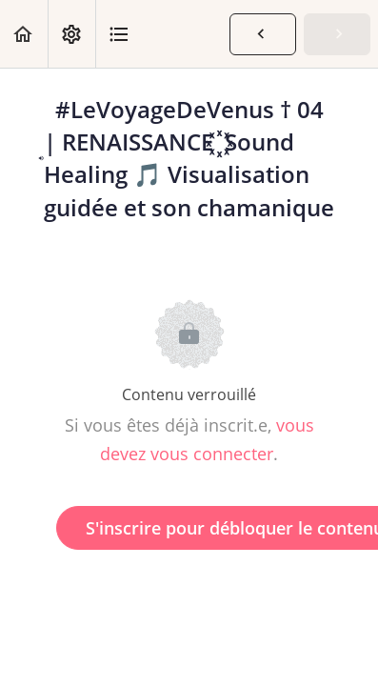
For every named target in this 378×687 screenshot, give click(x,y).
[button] (24, 34)
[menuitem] (71, 34)
